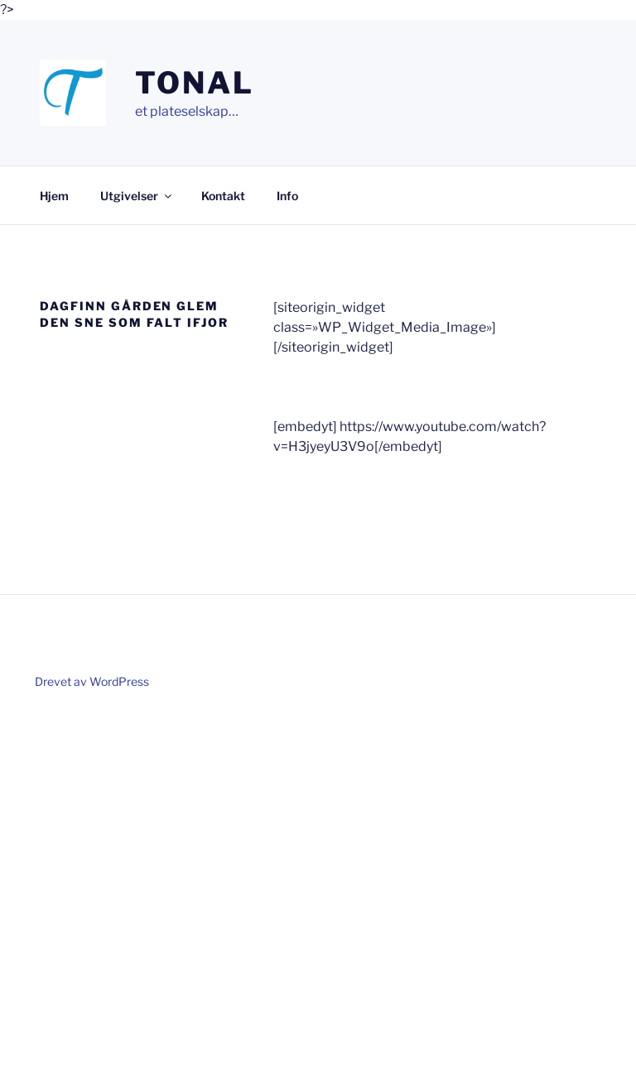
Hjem (54, 196)
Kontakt (223, 196)
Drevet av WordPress (92, 681)
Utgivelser (137, 196)
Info (287, 196)
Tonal (194, 83)
